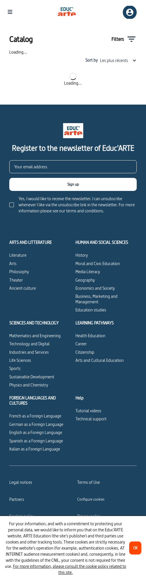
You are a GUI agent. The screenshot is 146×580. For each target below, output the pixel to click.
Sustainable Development (31, 377)
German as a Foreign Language (36, 424)
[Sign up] (73, 184)
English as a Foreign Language (35, 432)
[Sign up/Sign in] (129, 12)
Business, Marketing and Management (96, 298)
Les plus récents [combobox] (118, 60)
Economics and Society (95, 288)
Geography (85, 280)
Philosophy (19, 272)
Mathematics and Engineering (35, 336)
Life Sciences (20, 360)
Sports (15, 368)
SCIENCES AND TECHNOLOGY (34, 323)
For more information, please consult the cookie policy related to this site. (69, 569)
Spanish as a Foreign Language (36, 441)
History (81, 255)
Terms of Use (88, 482)
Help (79, 398)
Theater (16, 280)
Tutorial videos (88, 411)
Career (81, 344)
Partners (16, 499)
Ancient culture (22, 288)
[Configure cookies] (90, 499)
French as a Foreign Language (35, 416)
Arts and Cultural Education (99, 360)
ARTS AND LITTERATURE (30, 242)
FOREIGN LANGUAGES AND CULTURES (32, 400)
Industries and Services (29, 352)
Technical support (91, 419)
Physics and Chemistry (28, 385)
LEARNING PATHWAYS (94, 323)
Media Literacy (87, 272)
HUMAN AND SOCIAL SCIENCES (101, 242)
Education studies (90, 310)
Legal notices (20, 482)
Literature (17, 255)
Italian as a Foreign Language (34, 449)
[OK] (135, 548)
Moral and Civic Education (97, 263)
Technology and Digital (29, 344)
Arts (13, 263)
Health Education (90, 336)
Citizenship (84, 352)
